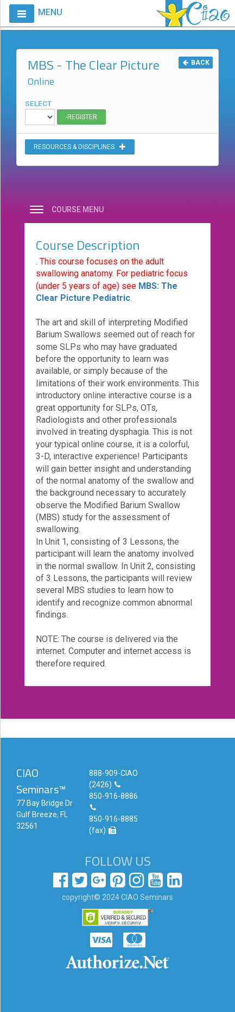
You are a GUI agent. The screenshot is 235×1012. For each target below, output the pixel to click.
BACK (195, 62)
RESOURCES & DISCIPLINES (80, 147)
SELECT (40, 112)
